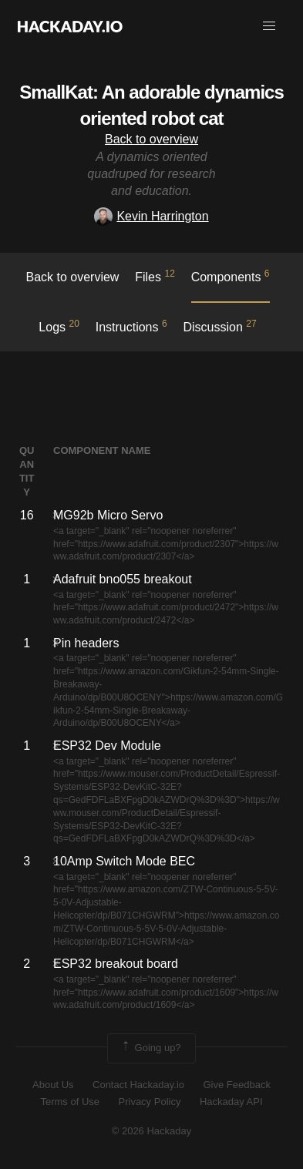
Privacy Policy (150, 1101)
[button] (269, 26)
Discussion (219, 326)
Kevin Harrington (151, 216)
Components (230, 276)
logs (59, 326)
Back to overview (151, 139)
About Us (52, 1084)
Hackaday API (231, 1101)
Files (155, 276)
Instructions (131, 326)
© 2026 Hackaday (152, 1131)
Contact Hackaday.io (138, 1084)
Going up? (150, 1048)
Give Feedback (236, 1084)
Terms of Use (69, 1101)
